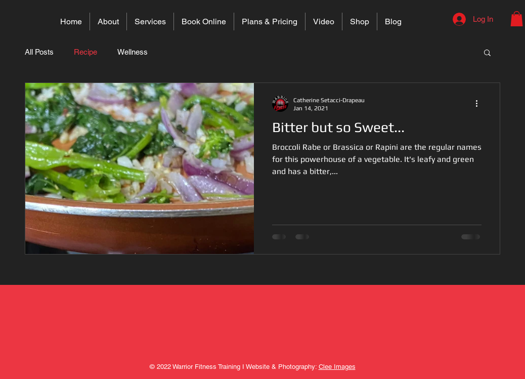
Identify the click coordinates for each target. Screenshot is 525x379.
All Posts (39, 52)
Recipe (85, 52)
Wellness (132, 52)
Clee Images (337, 366)
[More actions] (480, 104)
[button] (516, 18)
